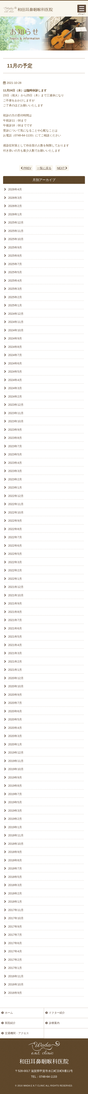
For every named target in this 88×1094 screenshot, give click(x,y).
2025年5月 (15, 272)
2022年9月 (15, 520)
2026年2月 (15, 206)
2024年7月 (15, 355)
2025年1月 (15, 305)
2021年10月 (16, 595)
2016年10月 (16, 984)
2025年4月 (15, 280)
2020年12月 (16, 678)
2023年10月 (16, 421)
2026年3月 (15, 197)
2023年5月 (15, 454)
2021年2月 (15, 661)
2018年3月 (15, 885)
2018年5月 (15, 876)
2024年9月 (15, 338)
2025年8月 (15, 255)
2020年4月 (15, 727)
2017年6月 (15, 943)
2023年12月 (16, 404)
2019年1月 (15, 827)
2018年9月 (15, 852)
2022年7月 (15, 537)
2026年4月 (15, 189)
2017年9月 (15, 926)
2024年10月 (16, 330)
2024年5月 (15, 371)
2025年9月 (15, 247)
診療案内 (54, 1022)
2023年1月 (15, 487)
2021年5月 (15, 636)
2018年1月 (15, 901)
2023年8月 (15, 437)
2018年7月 (15, 868)
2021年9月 (15, 603)
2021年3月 (15, 653)
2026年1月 (15, 214)
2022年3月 (15, 562)
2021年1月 (15, 669)
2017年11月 (16, 910)
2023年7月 (15, 446)
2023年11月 (16, 413)
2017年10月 (16, 918)
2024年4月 (15, 380)
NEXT (62, 168)
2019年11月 (16, 761)
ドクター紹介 (57, 1012)
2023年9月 (15, 429)
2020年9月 (15, 694)
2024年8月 (15, 346)
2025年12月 (16, 222)
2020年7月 (15, 702)
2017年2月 (15, 959)
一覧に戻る (44, 168)
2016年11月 (16, 976)
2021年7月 (15, 620)
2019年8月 (15, 785)
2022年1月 (15, 578)
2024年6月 (15, 363)
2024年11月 (16, 321)
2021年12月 (16, 587)
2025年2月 (15, 297)
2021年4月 (15, 645)
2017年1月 (15, 967)
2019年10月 (16, 769)
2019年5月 (15, 802)
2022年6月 (15, 545)
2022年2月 (15, 570)
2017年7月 (15, 934)
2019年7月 (15, 794)
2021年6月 (15, 628)
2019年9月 (15, 777)
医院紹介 (10, 1022)
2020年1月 (15, 744)
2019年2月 (15, 818)
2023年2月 (15, 479)
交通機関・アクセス (17, 1033)
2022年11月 (16, 504)
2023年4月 (15, 462)
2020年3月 (15, 736)
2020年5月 (15, 719)
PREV (26, 168)
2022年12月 (16, 496)
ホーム (9, 1012)
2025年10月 (16, 239)
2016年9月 (15, 992)
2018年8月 (15, 860)
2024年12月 (16, 313)
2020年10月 (16, 686)
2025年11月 (16, 231)
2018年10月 (16, 843)
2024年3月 (15, 388)
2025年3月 (15, 288)
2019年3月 (15, 810)
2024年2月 (15, 396)
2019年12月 (16, 752)
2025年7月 (15, 264)
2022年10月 (16, 512)
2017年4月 (15, 951)
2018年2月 (15, 893)
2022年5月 (15, 553)
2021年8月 (15, 611)
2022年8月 (15, 529)
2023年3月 (15, 471)
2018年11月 (16, 835)
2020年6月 (15, 711)
